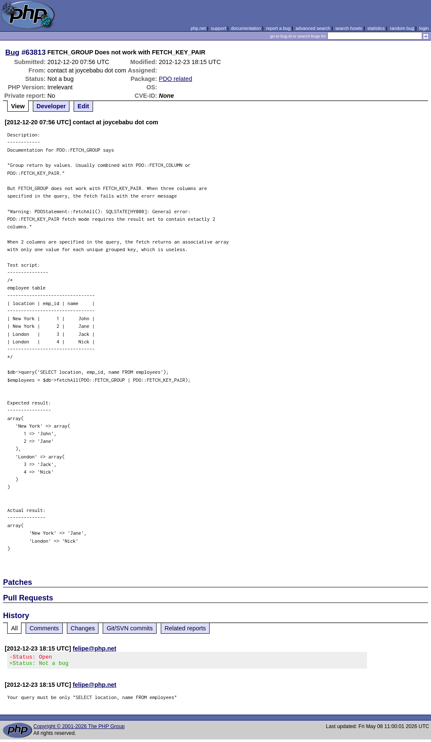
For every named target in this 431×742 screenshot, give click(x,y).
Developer (51, 106)
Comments (44, 628)
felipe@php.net (95, 648)
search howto (348, 28)
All (14, 628)
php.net (198, 28)
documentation (246, 28)
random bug (402, 28)
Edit (83, 106)
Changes (83, 628)
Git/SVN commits (129, 628)
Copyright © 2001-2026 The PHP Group (79, 729)
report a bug (278, 28)
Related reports (185, 628)
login (424, 28)
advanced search (312, 28)
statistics (376, 28)
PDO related (175, 78)
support (218, 28)
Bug (12, 52)
